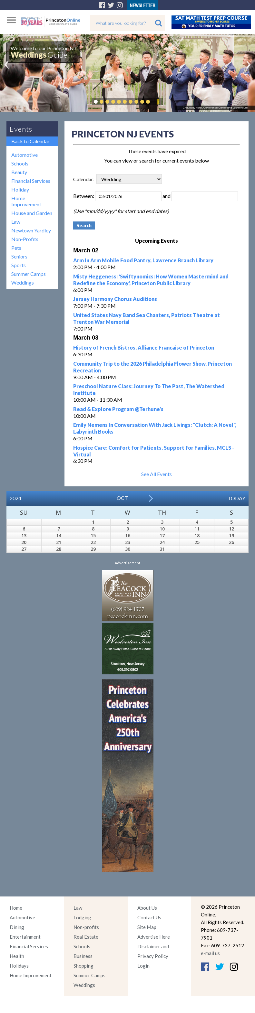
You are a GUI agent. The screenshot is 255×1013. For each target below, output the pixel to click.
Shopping (83, 966)
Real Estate (86, 937)
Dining (17, 927)
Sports (18, 265)
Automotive (24, 155)
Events (21, 129)
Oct (122, 498)
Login (143, 966)
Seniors (19, 256)
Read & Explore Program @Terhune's (118, 409)
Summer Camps (28, 274)
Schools (19, 163)
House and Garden (31, 213)
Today (236, 498)
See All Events (156, 474)
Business (83, 956)
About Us (147, 908)
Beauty (19, 172)
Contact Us (149, 917)
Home (16, 908)
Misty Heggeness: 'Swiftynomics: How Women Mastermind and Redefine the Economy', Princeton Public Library (151, 279)
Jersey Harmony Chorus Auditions (115, 299)
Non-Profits (24, 239)
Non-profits (86, 927)
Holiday (20, 189)
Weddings (22, 282)
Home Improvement (26, 201)
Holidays (19, 966)
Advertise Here (153, 937)
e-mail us (210, 953)
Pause (158, 102)
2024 (15, 498)
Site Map (146, 927)
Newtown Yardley (31, 230)
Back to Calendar (30, 141)
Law (15, 222)
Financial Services (30, 181)
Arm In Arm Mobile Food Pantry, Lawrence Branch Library (143, 260)
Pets (16, 248)
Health (17, 956)
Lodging (82, 917)
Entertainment (25, 937)
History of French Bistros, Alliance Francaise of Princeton (143, 347)
